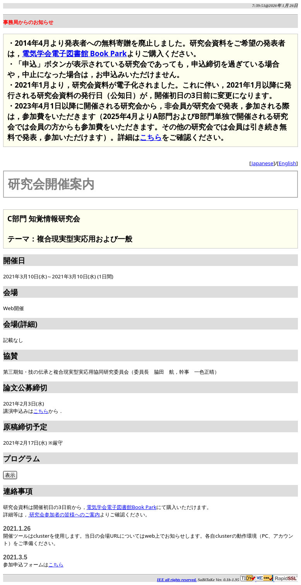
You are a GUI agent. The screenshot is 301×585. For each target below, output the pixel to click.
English (287, 163)
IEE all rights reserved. (177, 580)
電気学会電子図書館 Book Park (74, 53)
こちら (151, 137)
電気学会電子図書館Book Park (122, 507)
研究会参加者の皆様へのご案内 (64, 514)
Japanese (262, 163)
